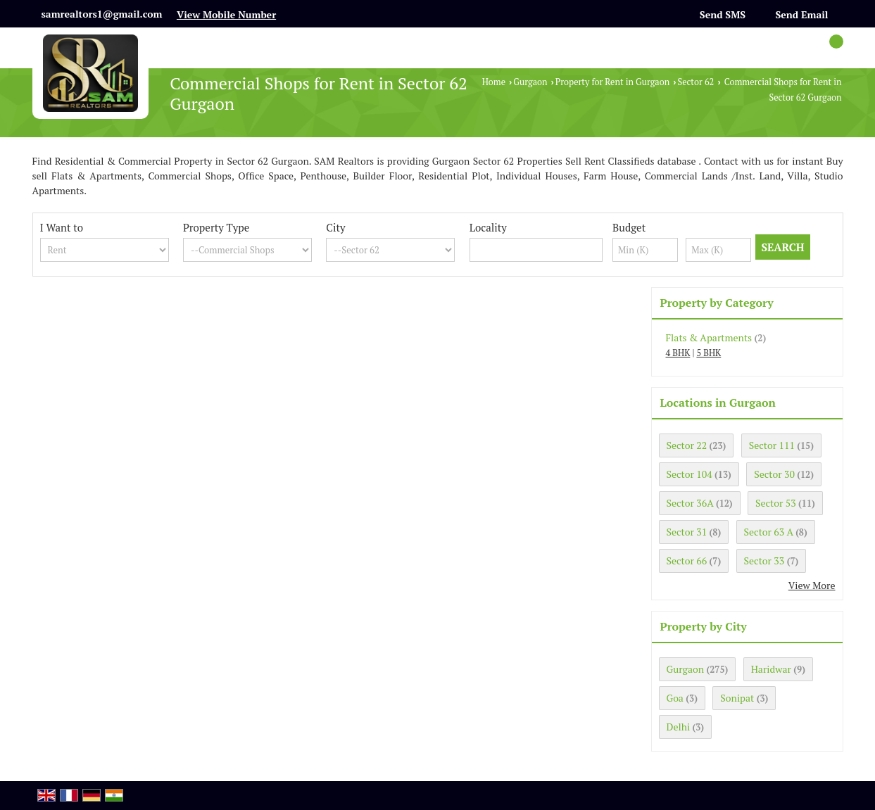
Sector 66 (687, 560)
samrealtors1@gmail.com (102, 13)
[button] (226, 14)
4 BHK (678, 353)
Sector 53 (775, 503)
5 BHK (708, 353)
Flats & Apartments (709, 337)
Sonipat (737, 697)
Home (493, 82)
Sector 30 (774, 474)
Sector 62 (695, 82)
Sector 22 (687, 445)
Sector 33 (764, 560)
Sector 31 (687, 531)
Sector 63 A (768, 531)
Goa (675, 697)
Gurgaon (530, 82)
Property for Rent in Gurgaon (612, 82)
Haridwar (771, 669)
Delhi (679, 726)
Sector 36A (690, 503)
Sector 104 (689, 474)
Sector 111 (772, 445)
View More (812, 585)
